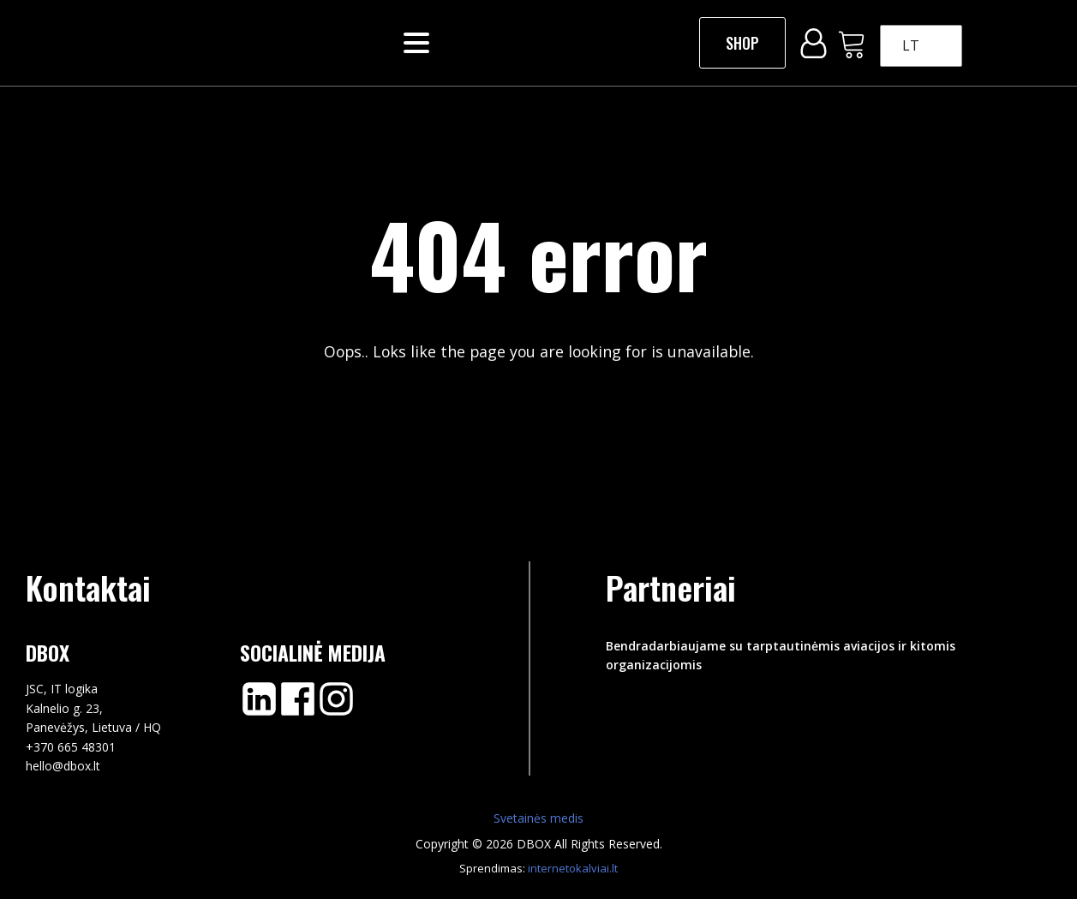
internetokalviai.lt (573, 868)
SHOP (742, 43)
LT (910, 45)
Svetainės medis (538, 818)
